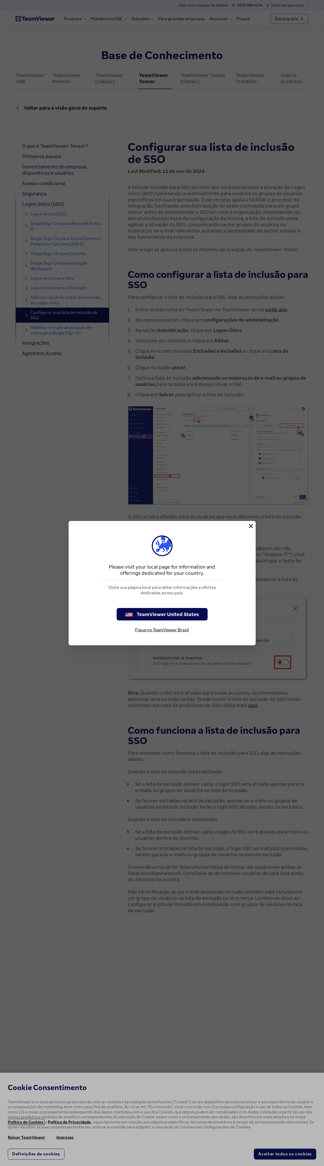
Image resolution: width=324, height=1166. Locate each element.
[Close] (250, 526)
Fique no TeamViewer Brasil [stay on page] (162, 630)
